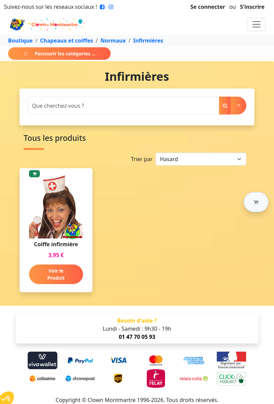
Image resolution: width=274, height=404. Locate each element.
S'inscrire (252, 6)
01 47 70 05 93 (137, 336)
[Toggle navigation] (256, 24)
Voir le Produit (56, 274)
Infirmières (148, 40)
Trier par (142, 159)
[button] (256, 202)
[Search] (123, 106)
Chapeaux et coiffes (66, 40)
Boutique (20, 40)
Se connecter (207, 6)
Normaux (113, 40)
